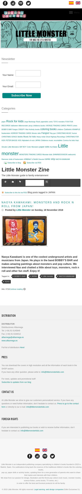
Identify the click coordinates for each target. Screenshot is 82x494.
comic (51, 122)
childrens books (39, 126)
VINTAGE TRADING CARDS (56, 126)
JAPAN (37, 140)
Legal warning (39, 489)
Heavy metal (40, 137)
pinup (30, 126)
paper (4, 122)
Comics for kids (69, 140)
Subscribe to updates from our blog (16, 382)
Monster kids (47, 154)
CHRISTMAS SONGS (9, 137)
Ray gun (53, 133)
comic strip (50, 159)
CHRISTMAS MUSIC (64, 133)
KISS (19, 140)
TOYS (55, 122)
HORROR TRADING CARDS (21, 133)
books (20, 137)
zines (75, 126)
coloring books (48, 129)
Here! (22, 347)
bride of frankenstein (16, 159)
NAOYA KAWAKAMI (63, 159)
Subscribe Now (21, 95)
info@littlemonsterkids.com (52, 372)
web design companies (55, 489)
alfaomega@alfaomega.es (13, 337)
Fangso (15, 129)
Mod (26, 129)
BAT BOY (23, 147)
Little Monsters (13, 147)
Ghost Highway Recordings (55, 137)
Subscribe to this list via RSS (16, 192)
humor (74, 133)
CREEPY (21, 129)
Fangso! (45, 133)
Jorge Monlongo (30, 122)
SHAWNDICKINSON (60, 154)
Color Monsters (33, 147)
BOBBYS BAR (7, 129)
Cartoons (68, 129)
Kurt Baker (53, 147)
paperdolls (44, 122)
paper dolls (44, 147)
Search (47, 182)
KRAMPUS (76, 129)
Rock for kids (15, 121)
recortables (58, 140)
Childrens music (47, 140)
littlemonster (23, 126)
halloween (14, 126)
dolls (39, 133)
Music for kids (29, 136)
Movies (34, 133)
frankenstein (6, 133)
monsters (61, 122)
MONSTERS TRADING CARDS (30, 154)
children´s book (31, 159)
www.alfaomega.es (10, 341)
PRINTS (70, 126)
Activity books (34, 129)
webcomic (72, 154)
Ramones (5, 159)
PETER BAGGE (11, 140)
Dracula (41, 159)
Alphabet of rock (28, 140)
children (60, 129)
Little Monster (23, 210)
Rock (38, 122)
